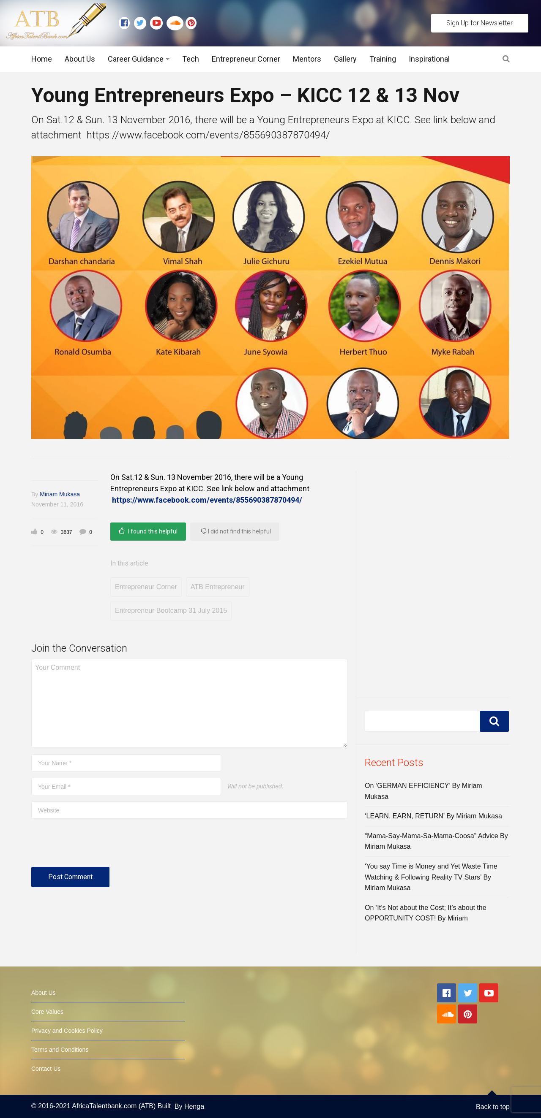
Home (41, 58)
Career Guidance (136, 58)
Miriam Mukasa (60, 494)
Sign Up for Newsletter (479, 23)
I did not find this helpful (236, 531)
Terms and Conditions (59, 1049)
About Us (80, 58)
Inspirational (429, 58)
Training (382, 58)
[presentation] (95, 846)
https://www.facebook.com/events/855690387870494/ (207, 499)
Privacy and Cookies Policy (67, 1030)
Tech (190, 58)
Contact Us (45, 1068)
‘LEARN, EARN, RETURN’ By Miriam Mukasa (433, 816)
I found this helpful (148, 531)
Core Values (47, 1011)
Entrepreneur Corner (246, 58)
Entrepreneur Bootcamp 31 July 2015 (171, 610)
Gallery (345, 58)
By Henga (189, 1106)
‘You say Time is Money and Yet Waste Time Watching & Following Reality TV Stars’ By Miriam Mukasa (431, 877)
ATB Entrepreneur (218, 586)
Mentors (307, 58)
